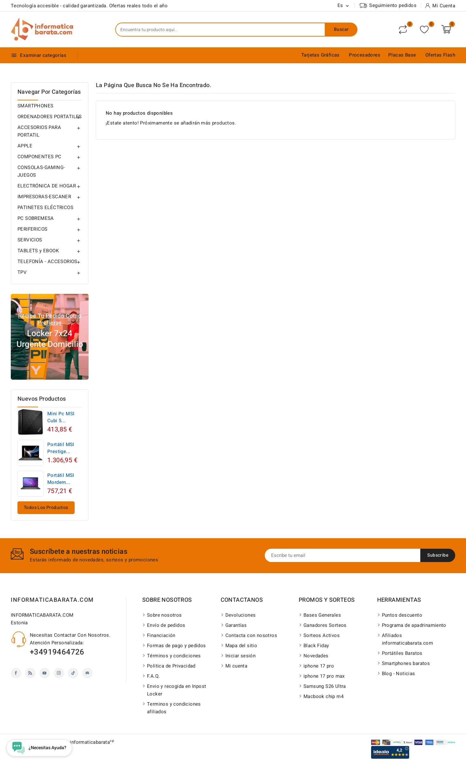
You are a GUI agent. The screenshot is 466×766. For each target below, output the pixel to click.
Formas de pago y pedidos (176, 645)
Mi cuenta (236, 665)
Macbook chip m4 (323, 696)
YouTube (44, 673)
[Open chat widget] (39, 747)
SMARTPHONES (35, 105)
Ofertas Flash (440, 54)
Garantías (236, 625)
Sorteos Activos (321, 635)
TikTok (73, 673)
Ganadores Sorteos (325, 625)
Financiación (161, 635)
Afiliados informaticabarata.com (407, 639)
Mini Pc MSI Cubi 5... (60, 417)
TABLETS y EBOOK (38, 250)
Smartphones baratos (406, 663)
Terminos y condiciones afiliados (174, 708)
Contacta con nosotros (251, 635)
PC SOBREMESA (35, 218)
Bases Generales (322, 615)
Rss (30, 673)
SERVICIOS (29, 239)
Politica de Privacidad (171, 665)
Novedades (316, 655)
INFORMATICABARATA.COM (52, 600)
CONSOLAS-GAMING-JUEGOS (41, 171)
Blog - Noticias (398, 673)
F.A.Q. (153, 676)
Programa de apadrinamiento (414, 625)
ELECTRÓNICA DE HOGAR (46, 185)
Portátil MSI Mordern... (60, 479)
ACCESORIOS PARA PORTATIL (39, 131)
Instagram (59, 673)
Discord (87, 673)
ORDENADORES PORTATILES (49, 116)
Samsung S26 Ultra (324, 686)
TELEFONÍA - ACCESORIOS (47, 261)
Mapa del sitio (241, 645)
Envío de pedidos (166, 625)
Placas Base (402, 54)
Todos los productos (46, 507)
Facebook (16, 673)
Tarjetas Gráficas (320, 54)
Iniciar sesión (240, 655)
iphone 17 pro (318, 665)
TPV (22, 272)
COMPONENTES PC (39, 156)
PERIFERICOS (32, 229)
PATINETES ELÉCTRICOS (45, 207)
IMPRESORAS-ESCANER (44, 196)
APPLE (24, 145)
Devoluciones (240, 615)
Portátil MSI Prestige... (60, 448)
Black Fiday (316, 645)
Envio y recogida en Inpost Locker (176, 690)
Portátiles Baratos (402, 653)
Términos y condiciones (174, 655)
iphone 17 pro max (324, 676)
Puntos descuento (402, 615)
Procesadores (364, 54)
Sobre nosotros (164, 615)
